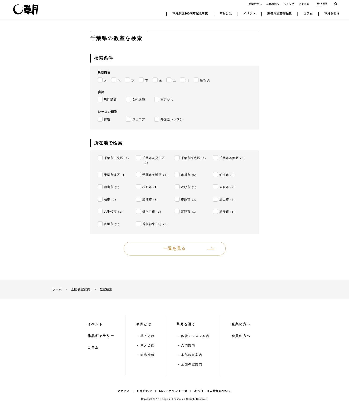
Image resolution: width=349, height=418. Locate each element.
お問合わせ (144, 390)
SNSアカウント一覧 (173, 390)
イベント (95, 324)
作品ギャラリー (101, 336)
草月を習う (186, 324)
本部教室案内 (191, 355)
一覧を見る (174, 248)
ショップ (289, 4)
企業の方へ (255, 4)
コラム (93, 347)
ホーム (57, 289)
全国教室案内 (80, 289)
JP (318, 3)
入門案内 (188, 345)
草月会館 (147, 345)
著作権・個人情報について (212, 390)
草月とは (143, 324)
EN (325, 3)
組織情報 (147, 355)
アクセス (304, 4)
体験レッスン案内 (195, 336)
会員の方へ (272, 4)
